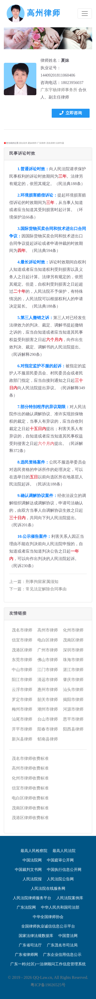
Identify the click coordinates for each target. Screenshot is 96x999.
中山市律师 (22, 669)
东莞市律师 (22, 659)
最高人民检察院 (33, 851)
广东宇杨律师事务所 (58, 90)
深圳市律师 (73, 650)
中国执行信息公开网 (64, 870)
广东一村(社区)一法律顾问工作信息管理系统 (48, 964)
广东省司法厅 (30, 945)
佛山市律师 (47, 659)
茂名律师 (51, 143)
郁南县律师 (47, 739)
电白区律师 (47, 640)
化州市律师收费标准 (30, 778)
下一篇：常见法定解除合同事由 (38, 589)
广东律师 (41, 143)
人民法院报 (32, 879)
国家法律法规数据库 (36, 936)
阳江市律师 (22, 679)
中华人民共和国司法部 (60, 907)
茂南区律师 (73, 640)
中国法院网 (32, 860)
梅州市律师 (22, 709)
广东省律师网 (26, 955)
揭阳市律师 (73, 699)
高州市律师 (47, 630)
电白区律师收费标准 (30, 798)
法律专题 (60, 143)
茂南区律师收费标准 (30, 808)
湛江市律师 (73, 669)
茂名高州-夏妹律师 (27, 143)
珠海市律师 (73, 659)
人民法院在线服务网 (48, 888)
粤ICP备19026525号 (48, 985)
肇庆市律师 (73, 679)
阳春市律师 (47, 729)
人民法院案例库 (69, 898)
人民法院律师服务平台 (32, 898)
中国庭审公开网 (60, 860)
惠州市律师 (47, 689)
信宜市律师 (22, 640)
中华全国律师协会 (48, 917)
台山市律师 (47, 719)
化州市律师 (73, 630)
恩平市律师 (73, 719)
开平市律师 (22, 729)
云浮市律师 (22, 689)
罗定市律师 (22, 699)
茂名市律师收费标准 (30, 758)
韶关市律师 (47, 699)
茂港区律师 (22, 650)
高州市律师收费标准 (30, 768)
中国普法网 (68, 936)
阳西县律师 (73, 729)
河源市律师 (73, 709)
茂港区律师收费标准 (30, 817)
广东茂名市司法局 (62, 945)
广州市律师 (47, 650)
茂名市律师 (22, 630)
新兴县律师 (22, 739)
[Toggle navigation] (85, 13)
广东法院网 (26, 907)
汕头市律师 (73, 689)
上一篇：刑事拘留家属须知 (33, 581)
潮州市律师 (47, 709)
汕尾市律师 (22, 719)
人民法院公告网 (60, 879)
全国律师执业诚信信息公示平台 (48, 926)
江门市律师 (47, 669)
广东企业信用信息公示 (62, 955)
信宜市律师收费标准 (30, 788)
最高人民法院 (64, 851)
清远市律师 (47, 679)
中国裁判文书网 (28, 870)
